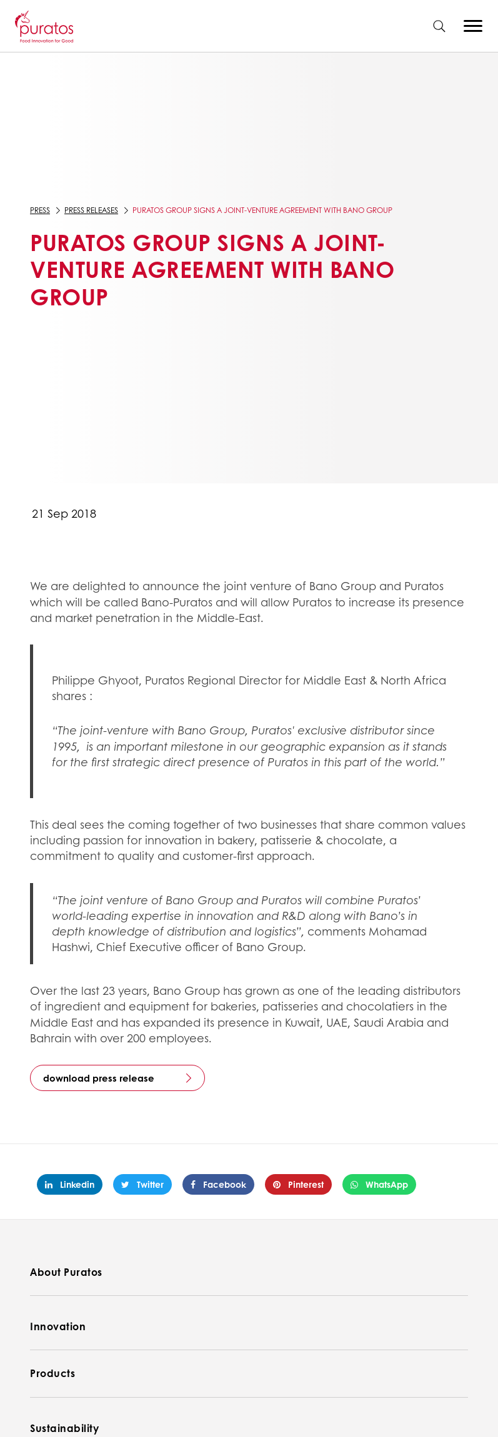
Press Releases (91, 210)
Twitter (142, 1184)
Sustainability (64, 1428)
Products (52, 1373)
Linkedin (69, 1184)
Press (40, 210)
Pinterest (298, 1184)
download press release (98, 1078)
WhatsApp (379, 1184)
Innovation (58, 1326)
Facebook (218, 1184)
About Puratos (66, 1272)
